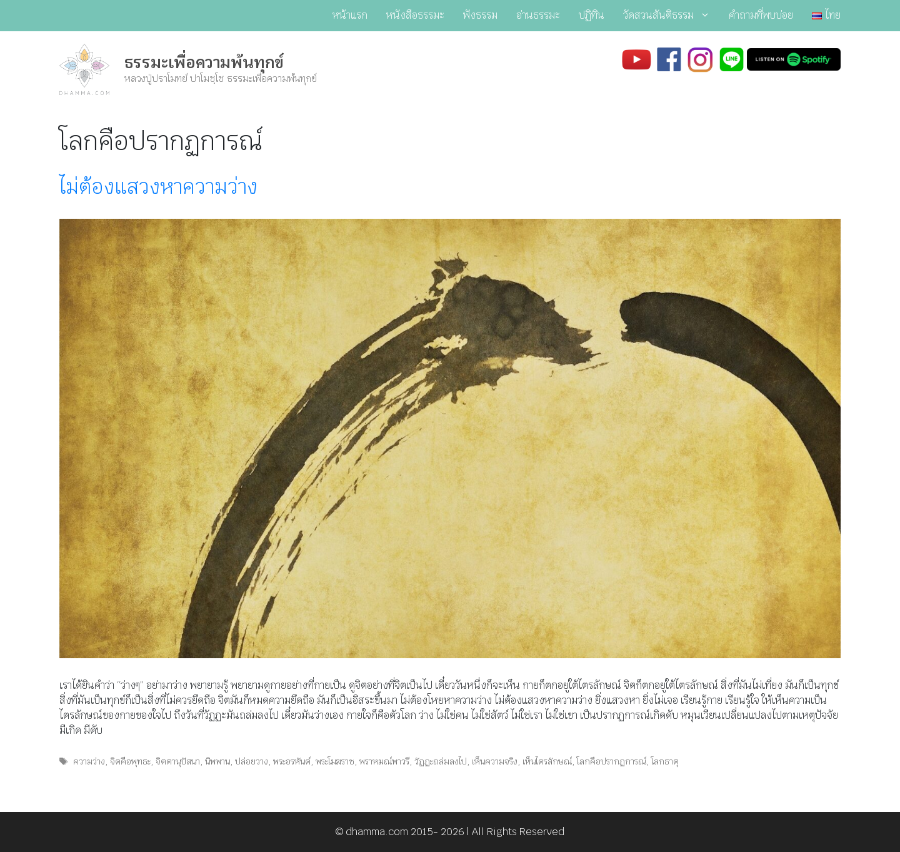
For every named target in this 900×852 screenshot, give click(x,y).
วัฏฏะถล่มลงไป (440, 761)
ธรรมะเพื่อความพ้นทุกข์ (204, 62)
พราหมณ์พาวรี (384, 761)
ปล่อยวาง (251, 761)
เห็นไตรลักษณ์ (547, 761)
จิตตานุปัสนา (178, 761)
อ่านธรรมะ (538, 15)
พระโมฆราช (335, 761)
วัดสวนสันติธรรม (671, 15)
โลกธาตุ (665, 761)
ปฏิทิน (591, 15)
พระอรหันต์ (292, 761)
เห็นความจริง (495, 761)
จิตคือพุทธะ (130, 761)
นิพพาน (217, 761)
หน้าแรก (350, 15)
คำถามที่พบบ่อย (761, 15)
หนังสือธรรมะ (415, 15)
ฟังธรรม (480, 15)
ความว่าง (89, 761)
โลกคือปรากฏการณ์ (611, 761)
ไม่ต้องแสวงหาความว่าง (158, 186)
